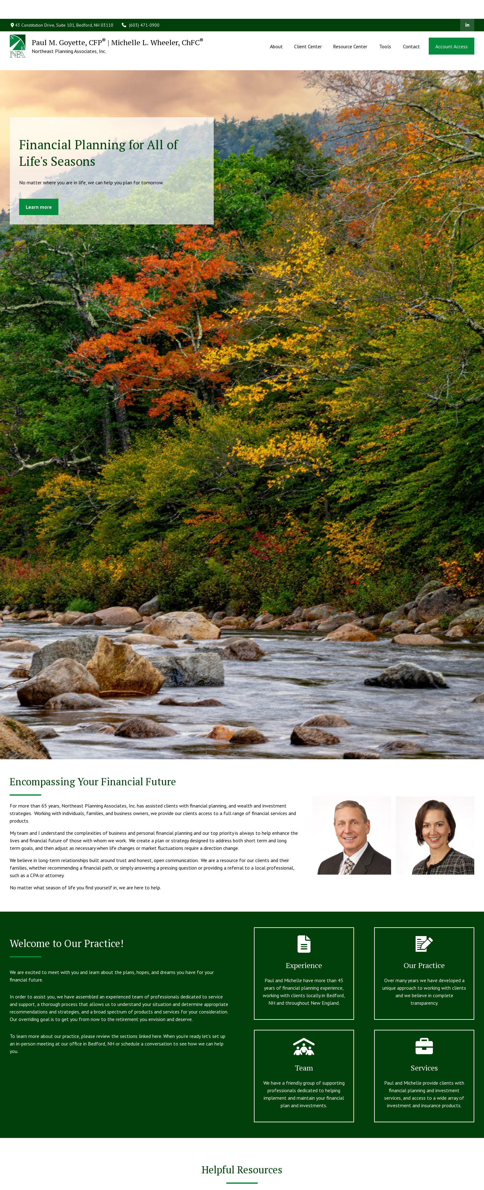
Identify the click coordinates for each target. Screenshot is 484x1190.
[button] (276, 27)
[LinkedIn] (467, 6)
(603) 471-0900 (140, 6)
